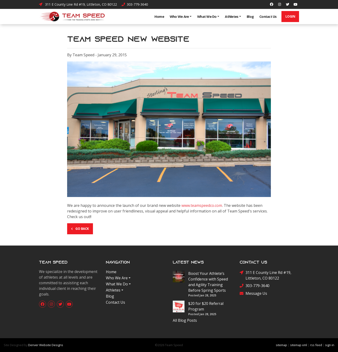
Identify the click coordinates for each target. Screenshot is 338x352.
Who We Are (179, 16)
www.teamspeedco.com (201, 205)
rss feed (316, 345)
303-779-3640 (135, 4)
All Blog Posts (185, 320)
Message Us (253, 293)
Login (290, 16)
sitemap (281, 345)
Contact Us (268, 16)
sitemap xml (298, 345)
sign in (329, 345)
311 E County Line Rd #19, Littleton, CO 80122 (78, 4)
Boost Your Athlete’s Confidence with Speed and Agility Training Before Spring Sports (208, 282)
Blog (250, 16)
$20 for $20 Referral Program (205, 306)
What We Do (207, 16)
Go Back (80, 228)
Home (159, 16)
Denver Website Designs (45, 345)
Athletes (231, 16)
